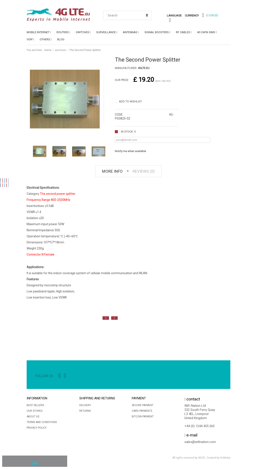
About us (33, 417)
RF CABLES (183, 32)
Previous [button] (105, 319)
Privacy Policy (37, 429)
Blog (60, 39)
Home (47, 50)
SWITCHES (82, 32)
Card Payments (142, 412)
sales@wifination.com (200, 443)
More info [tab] (109, 172)
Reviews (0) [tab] (145, 172)
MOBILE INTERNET (38, 32)
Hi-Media (225, 459)
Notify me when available (130, 149)
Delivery (85, 406)
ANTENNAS (130, 32)
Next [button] (114, 319)
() (212, 15)
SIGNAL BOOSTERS (157, 32)
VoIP (30, 39)
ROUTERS (63, 32)
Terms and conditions (42, 423)
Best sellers (35, 406)
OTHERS (45, 39)
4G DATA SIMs (206, 32)
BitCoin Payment (143, 417)
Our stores (34, 412)
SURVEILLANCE (106, 32)
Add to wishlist (133, 100)
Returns (85, 412)
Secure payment (142, 406)
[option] (31, 337)
